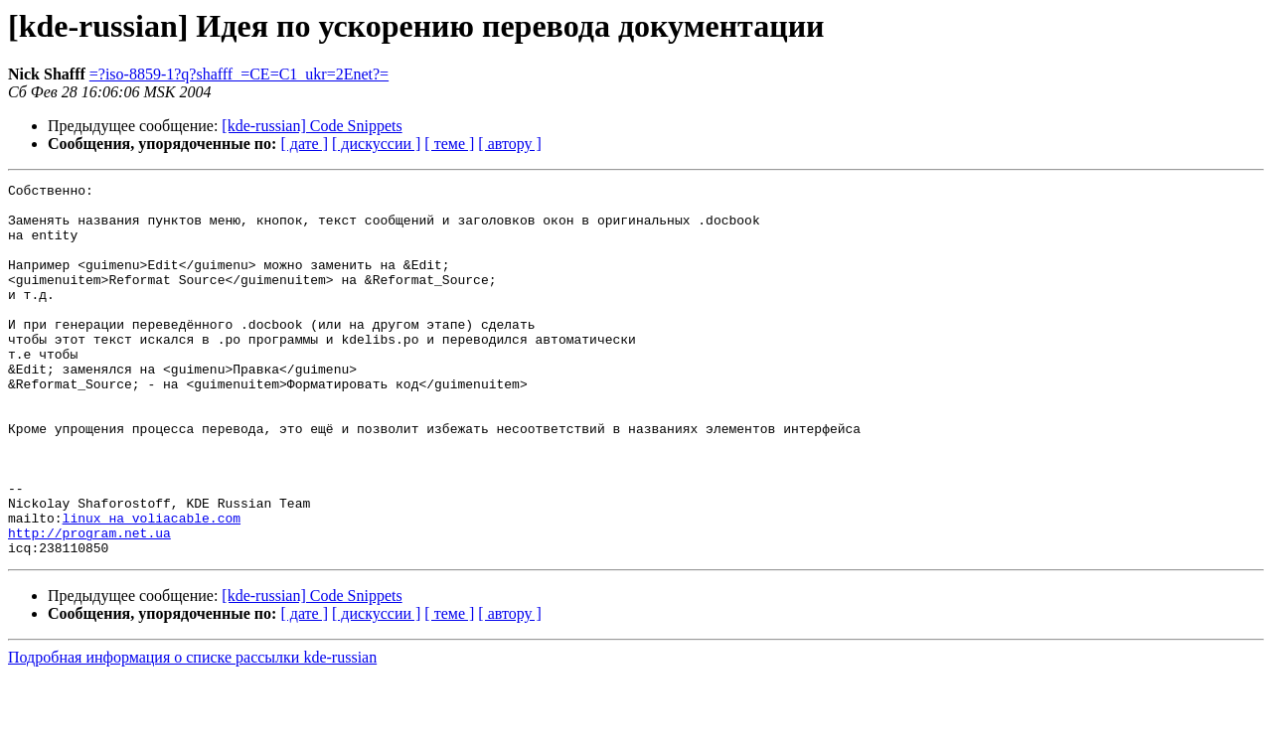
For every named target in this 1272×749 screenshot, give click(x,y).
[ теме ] (449, 143)
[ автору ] (509, 143)
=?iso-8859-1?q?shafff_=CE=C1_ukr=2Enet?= (239, 74)
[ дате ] (304, 143)
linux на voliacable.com (151, 586)
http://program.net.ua (89, 604)
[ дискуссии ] (376, 143)
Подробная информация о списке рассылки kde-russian (192, 731)
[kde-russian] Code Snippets (311, 125)
